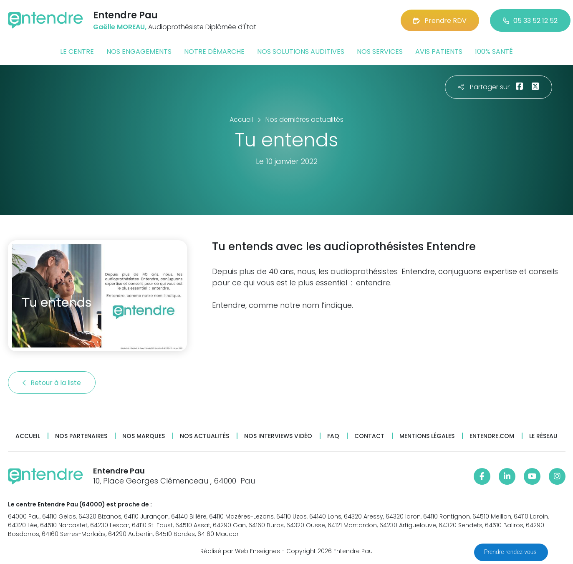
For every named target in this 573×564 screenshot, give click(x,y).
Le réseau (543, 436)
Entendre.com (492, 436)
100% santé (494, 51)
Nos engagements (139, 51)
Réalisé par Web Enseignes (240, 551)
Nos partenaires (81, 436)
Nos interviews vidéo (278, 436)
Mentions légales (426, 436)
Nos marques (143, 436)
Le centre (77, 51)
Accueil (27, 436)
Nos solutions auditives (300, 51)
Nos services (380, 51)
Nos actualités (204, 436)
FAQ (333, 436)
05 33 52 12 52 (530, 20)
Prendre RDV (440, 20)
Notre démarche (214, 51)
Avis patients (438, 51)
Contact (369, 436)
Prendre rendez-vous (511, 552)
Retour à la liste (52, 383)
